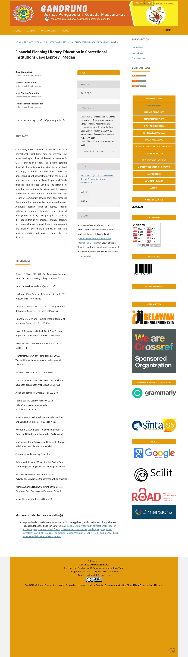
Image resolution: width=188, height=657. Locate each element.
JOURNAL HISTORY (154, 181)
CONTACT (154, 187)
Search (167, 29)
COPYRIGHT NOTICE (154, 153)
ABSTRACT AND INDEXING (154, 160)
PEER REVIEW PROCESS (154, 133)
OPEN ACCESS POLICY (154, 126)
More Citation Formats (93, 151)
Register (139, 2)
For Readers (137, 47)
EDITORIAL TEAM (154, 98)
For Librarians (138, 58)
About (66, 30)
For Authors (137, 53)
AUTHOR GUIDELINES (154, 112)
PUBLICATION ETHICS (154, 119)
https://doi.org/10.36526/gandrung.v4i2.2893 (43, 120)
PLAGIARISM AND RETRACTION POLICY (154, 146)
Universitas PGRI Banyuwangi (93, 564)
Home (18, 42)
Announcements (49, 30)
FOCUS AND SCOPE (154, 139)
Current (18, 30)
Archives (32, 30)
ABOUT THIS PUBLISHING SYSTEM (154, 167)
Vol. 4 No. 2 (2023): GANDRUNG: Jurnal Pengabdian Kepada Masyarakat (72, 42)
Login (149, 2)
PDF (83, 72)
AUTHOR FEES (154, 174)
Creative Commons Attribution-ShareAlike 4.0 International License (129, 585)
